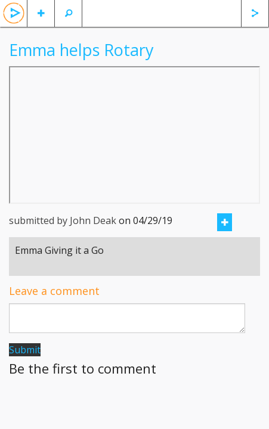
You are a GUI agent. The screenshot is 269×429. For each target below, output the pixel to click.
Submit (25, 349)
